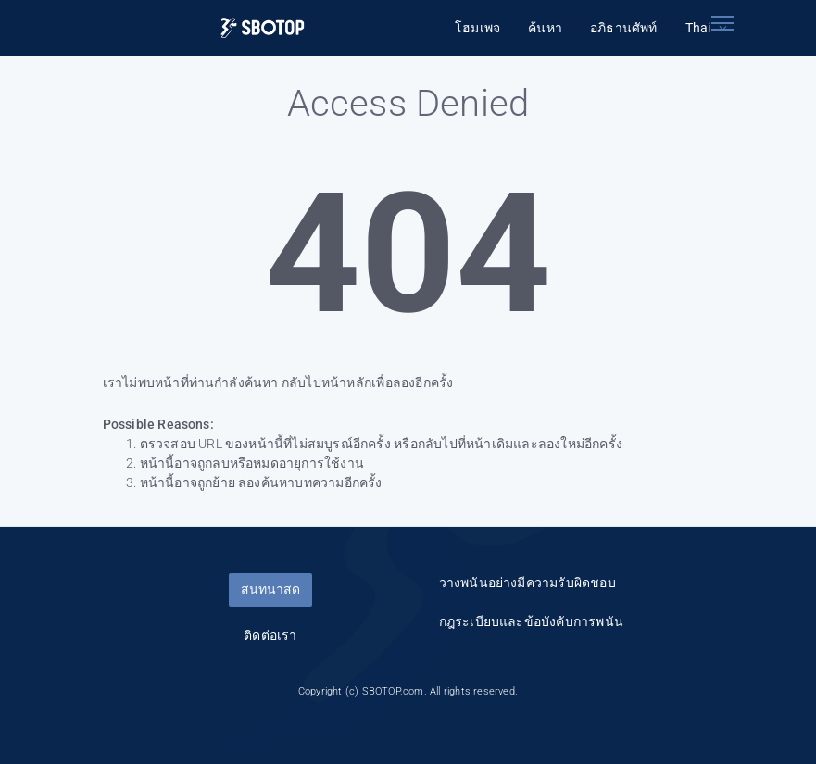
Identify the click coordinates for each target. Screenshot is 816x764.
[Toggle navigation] (723, 23)
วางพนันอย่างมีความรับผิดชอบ (527, 582)
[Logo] (262, 28)
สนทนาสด (270, 589)
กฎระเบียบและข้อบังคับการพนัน (531, 621)
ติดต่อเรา (270, 635)
